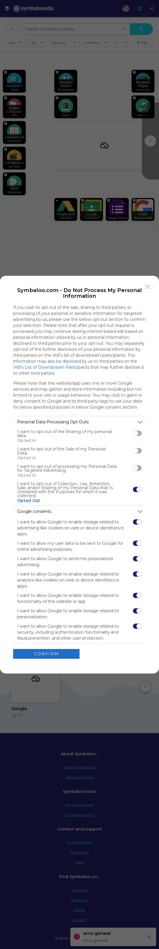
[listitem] (79, 422)
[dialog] (79, 475)
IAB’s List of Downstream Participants (51, 367)
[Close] (147, 286)
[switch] (137, 433)
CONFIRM (46, 653)
